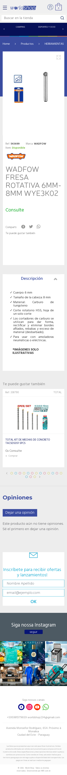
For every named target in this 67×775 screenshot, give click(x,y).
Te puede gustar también (20, 233)
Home (6, 44)
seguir (33, 631)
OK (34, 602)
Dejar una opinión (19, 513)
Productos (27, 44)
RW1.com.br (46, 771)
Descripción (39, 278)
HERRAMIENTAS (54, 44)
